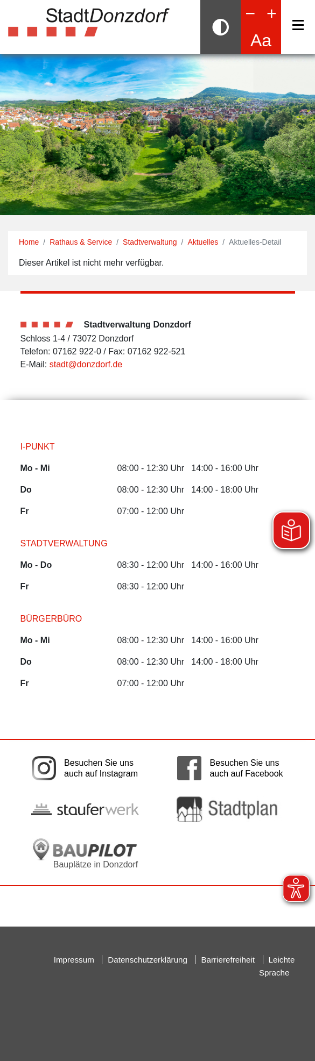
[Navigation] (298, 25)
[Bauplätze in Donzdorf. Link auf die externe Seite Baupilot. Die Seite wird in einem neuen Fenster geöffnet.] (85, 853)
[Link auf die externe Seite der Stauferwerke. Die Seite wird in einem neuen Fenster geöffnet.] (85, 809)
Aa (260, 40)
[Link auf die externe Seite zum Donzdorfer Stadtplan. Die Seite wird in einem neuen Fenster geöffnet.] (230, 809)
